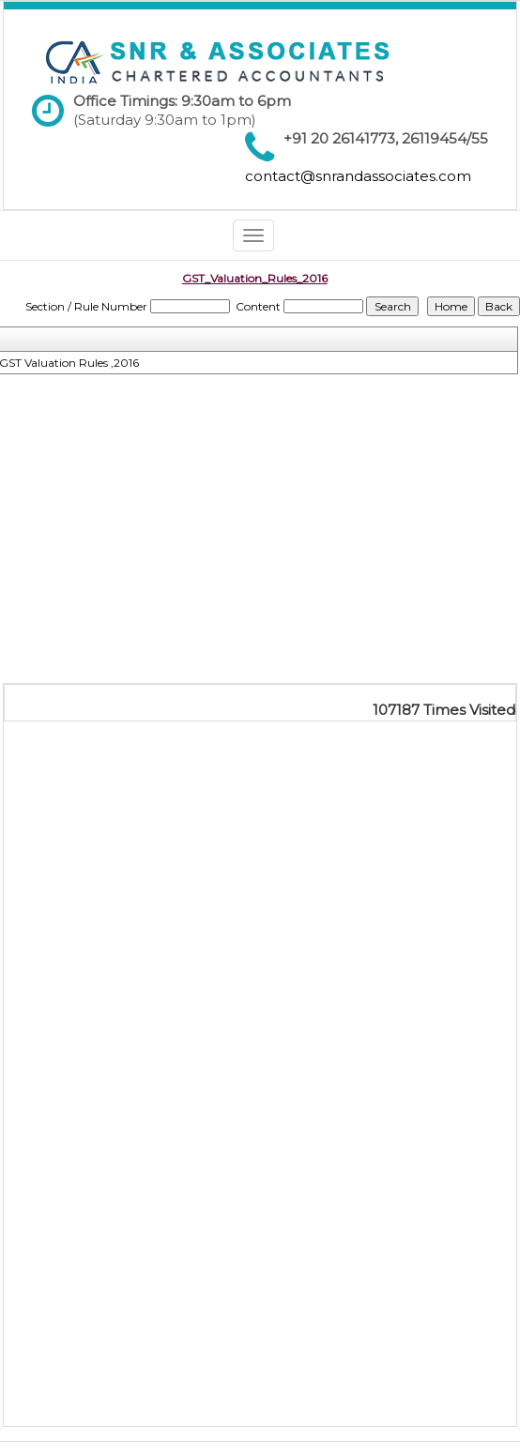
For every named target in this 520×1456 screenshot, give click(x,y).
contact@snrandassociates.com (358, 176)
